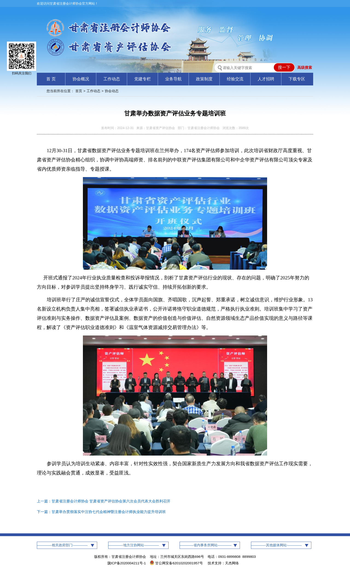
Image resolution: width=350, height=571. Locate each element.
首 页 (51, 79)
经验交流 (235, 79)
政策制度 (204, 79)
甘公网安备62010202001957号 (177, 563)
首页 (78, 91)
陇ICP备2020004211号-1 (127, 563)
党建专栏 (142, 79)
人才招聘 (266, 79)
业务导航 (173, 79)
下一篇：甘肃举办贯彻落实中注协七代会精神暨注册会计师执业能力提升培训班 (101, 512)
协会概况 (81, 79)
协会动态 (112, 91)
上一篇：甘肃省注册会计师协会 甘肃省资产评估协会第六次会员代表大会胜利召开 (103, 501)
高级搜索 (304, 67)
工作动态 (111, 79)
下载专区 (297, 79)
